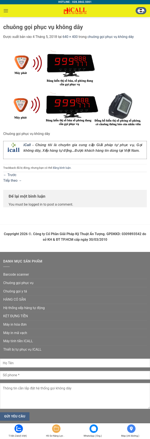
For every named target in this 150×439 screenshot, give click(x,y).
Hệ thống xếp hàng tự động (24, 308)
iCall (27, 145)
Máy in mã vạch (15, 333)
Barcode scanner (16, 274)
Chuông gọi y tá (15, 291)
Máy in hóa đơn (15, 324)
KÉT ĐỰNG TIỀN (15, 316)
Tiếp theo (12, 180)
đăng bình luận (62, 167)
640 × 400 (70, 37)
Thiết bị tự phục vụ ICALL (22, 349)
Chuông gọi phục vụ (18, 283)
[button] (5, 10)
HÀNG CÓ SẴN (14, 299)
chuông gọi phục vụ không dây (110, 37)
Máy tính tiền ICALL (18, 341)
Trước (9, 175)
